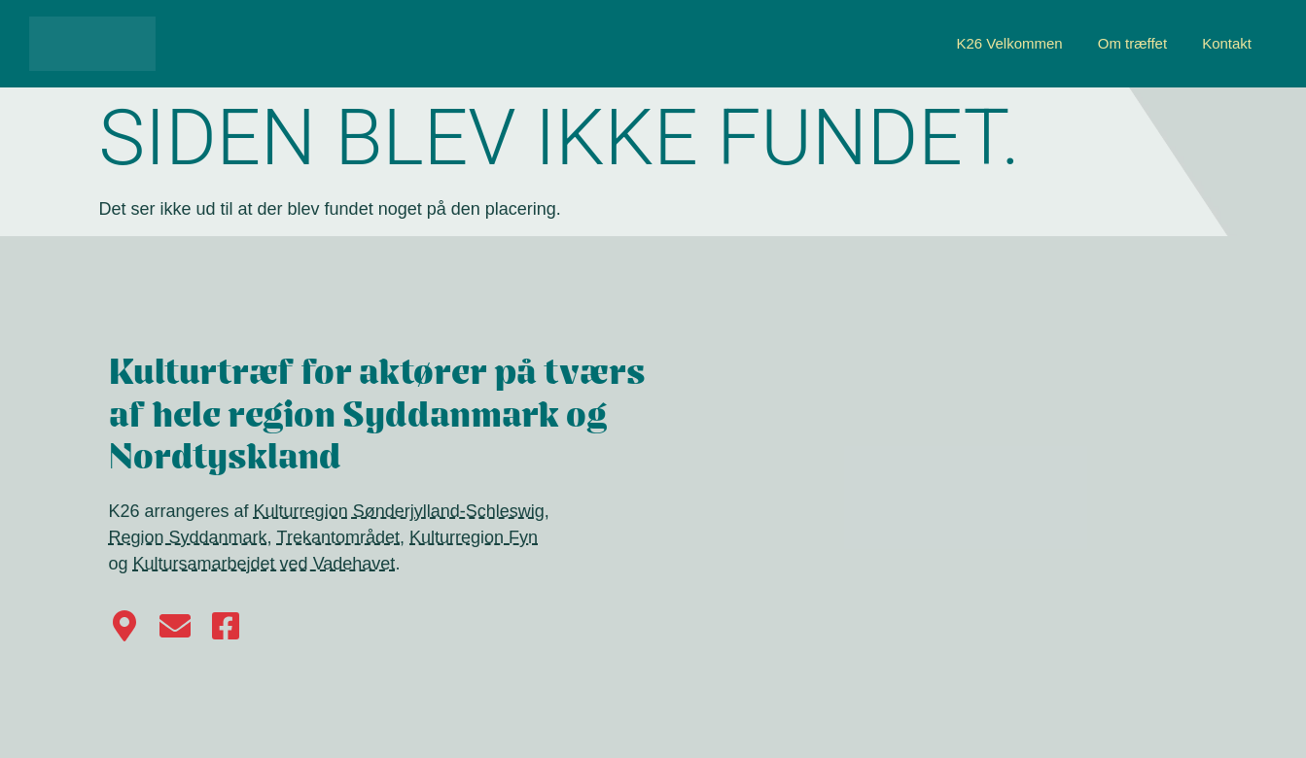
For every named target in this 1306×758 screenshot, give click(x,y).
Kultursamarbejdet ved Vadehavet (264, 563)
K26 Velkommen (1009, 43)
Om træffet (1132, 43)
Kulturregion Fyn (473, 537)
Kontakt (1227, 43)
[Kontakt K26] (175, 625)
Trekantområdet (338, 537)
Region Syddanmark (188, 537)
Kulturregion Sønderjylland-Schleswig (399, 511)
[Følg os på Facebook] (225, 625)
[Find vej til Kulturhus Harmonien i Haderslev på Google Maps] (124, 625)
